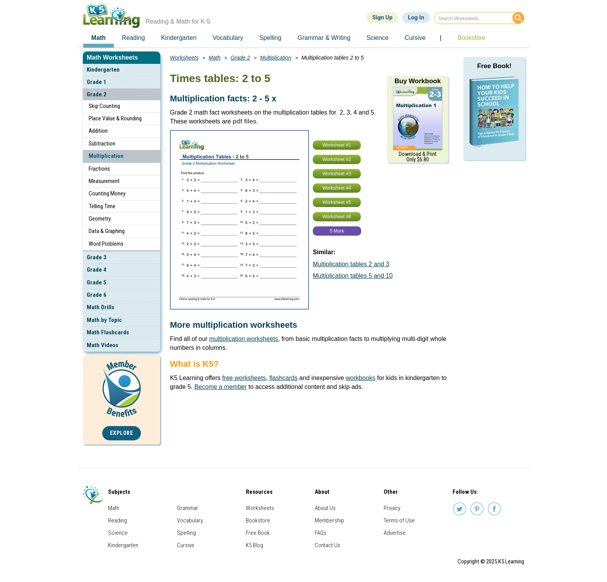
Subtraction (102, 143)
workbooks (360, 378)
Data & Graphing (107, 231)
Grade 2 (96, 94)
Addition (98, 130)
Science (118, 532)
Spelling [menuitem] (270, 37)
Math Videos (102, 345)
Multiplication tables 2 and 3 (351, 264)
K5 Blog (254, 545)
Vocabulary (190, 520)
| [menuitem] (440, 37)
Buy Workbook (417, 81)
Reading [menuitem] (133, 37)
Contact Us (327, 545)
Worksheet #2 (336, 159)
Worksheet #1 (336, 145)
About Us (325, 508)
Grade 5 (96, 282)
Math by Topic (104, 320)
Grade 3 (96, 257)
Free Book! (494, 66)
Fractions (99, 168)
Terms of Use (399, 520)
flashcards (283, 378)
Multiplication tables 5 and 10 (353, 275)
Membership (329, 520)
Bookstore (258, 520)
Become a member (220, 386)
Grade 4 (96, 269)
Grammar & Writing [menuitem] (323, 37)
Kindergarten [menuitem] (179, 37)
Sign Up (382, 17)
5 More (337, 231)
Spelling (186, 532)
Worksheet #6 (336, 216)
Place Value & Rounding (115, 118)
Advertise (395, 532)
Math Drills (100, 307)
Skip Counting (104, 106)
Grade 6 (96, 294)
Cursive (185, 545)
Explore (122, 433)
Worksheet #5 (336, 202)
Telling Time (102, 206)
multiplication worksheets (243, 339)
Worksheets (184, 58)
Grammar (187, 508)
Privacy (392, 508)
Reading (117, 520)
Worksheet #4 (336, 188)
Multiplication (106, 155)
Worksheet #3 (336, 173)
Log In (416, 17)
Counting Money (107, 193)
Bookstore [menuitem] (471, 37)
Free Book (258, 532)
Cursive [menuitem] (415, 37)
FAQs (320, 532)
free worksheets (244, 378)
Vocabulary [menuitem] (228, 37)
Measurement (104, 181)
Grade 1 (96, 82)
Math (215, 58)
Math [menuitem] (98, 37)
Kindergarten (103, 69)
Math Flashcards (108, 332)
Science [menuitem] (378, 37)
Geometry (100, 218)
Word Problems (106, 243)
